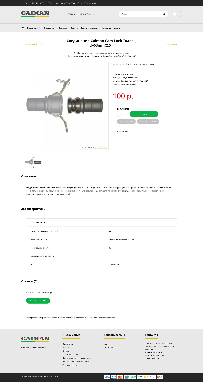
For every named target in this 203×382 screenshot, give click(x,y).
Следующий (171, 44)
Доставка (66, 347)
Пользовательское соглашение (76, 361)
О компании (67, 344)
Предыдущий (31, 44)
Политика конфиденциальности (76, 358)
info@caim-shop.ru (155, 352)
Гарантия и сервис (70, 354)
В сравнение (122, 132)
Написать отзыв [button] (38, 300)
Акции (106, 344)
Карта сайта (109, 347)
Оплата (65, 351)
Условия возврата (70, 365)
